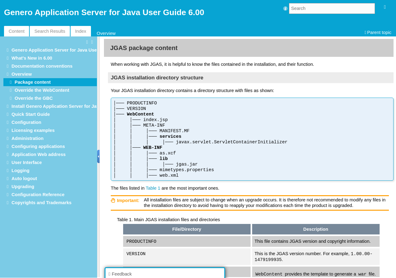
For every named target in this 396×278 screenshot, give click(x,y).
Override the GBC (34, 98)
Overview (106, 33)
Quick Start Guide (30, 114)
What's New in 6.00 (31, 58)
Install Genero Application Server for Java (56, 106)
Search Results (49, 31)
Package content (32, 82)
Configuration (26, 122)
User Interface (26, 162)
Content (16, 31)
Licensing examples (32, 130)
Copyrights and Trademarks (41, 202)
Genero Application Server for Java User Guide (62, 50)
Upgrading (22, 186)
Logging (20, 170)
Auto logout (24, 178)
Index (80, 31)
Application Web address (38, 154)
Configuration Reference (37, 194)
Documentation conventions (41, 66)
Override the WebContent (42, 90)
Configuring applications (38, 146)
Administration (27, 138)
